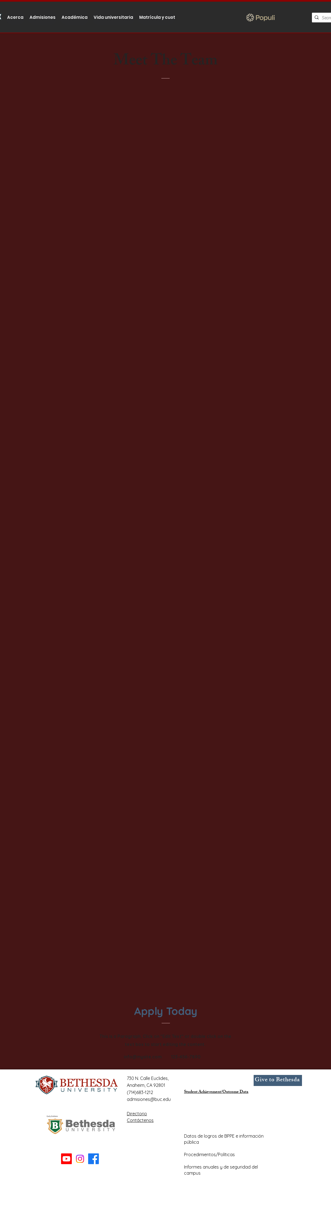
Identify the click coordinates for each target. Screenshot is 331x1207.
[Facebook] (93, 1158)
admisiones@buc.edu (149, 1099)
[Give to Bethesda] (278, 1080)
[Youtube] (66, 1158)
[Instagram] (80, 1158)
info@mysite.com (143, 1056)
